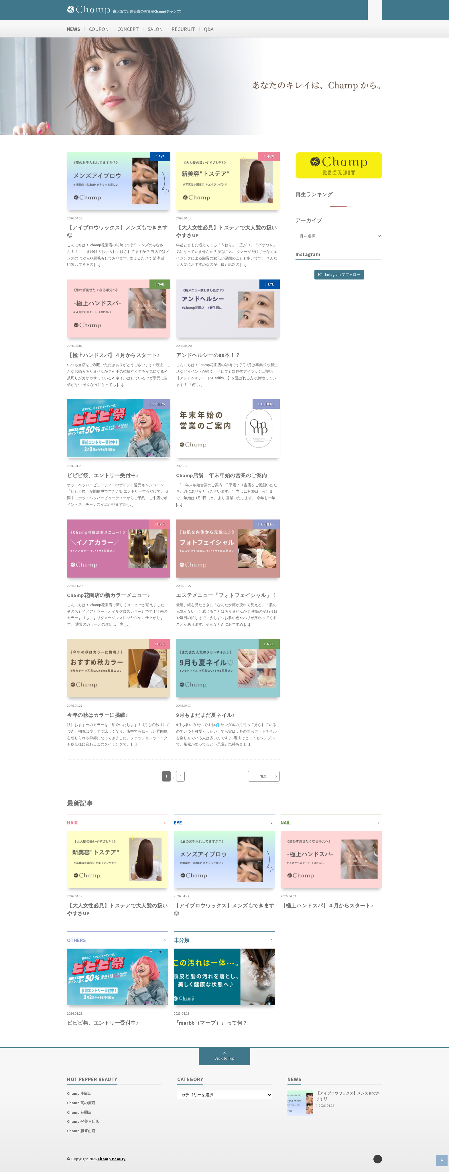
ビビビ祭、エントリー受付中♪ (103, 475)
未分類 (181, 940)
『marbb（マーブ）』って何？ (211, 1023)
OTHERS (158, 404)
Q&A (209, 29)
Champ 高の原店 (81, 1102)
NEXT (264, 776)
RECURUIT (183, 29)
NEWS (73, 29)
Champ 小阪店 (79, 1093)
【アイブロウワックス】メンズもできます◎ (117, 231)
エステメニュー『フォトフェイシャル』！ (226, 595)
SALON (155, 29)
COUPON (99, 29)
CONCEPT (128, 29)
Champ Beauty (112, 1159)
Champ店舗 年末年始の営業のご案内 (221, 475)
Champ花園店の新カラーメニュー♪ (108, 595)
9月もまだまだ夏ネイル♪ (205, 715)
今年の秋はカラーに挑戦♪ (97, 715)
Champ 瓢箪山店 (81, 1131)
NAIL (161, 284)
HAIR (270, 156)
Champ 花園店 (79, 1112)
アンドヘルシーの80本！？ (208, 355)
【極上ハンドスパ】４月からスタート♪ (113, 355)
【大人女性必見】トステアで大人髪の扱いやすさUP (226, 231)
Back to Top (224, 1058)
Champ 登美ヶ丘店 (83, 1121)
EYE (162, 156)
